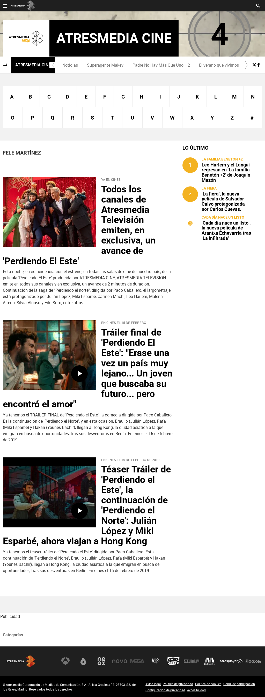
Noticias (70, 65)
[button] (5, 65)
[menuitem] (70, 65)
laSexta (83, 661)
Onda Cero (173, 661)
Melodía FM (209, 661)
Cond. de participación (239, 684)
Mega (137, 661)
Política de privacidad (178, 684)
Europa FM (191, 661)
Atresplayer (231, 661)
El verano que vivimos (219, 65)
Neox (101, 661)
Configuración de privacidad (165, 690)
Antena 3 (65, 661)
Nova (119, 661)
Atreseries (155, 661)
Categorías (13, 634)
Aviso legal (153, 684)
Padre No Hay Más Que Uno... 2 (161, 65)
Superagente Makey (105, 65)
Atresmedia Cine (33, 64)
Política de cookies (208, 684)
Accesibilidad (196, 690)
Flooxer (253, 661)
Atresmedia (21, 661)
